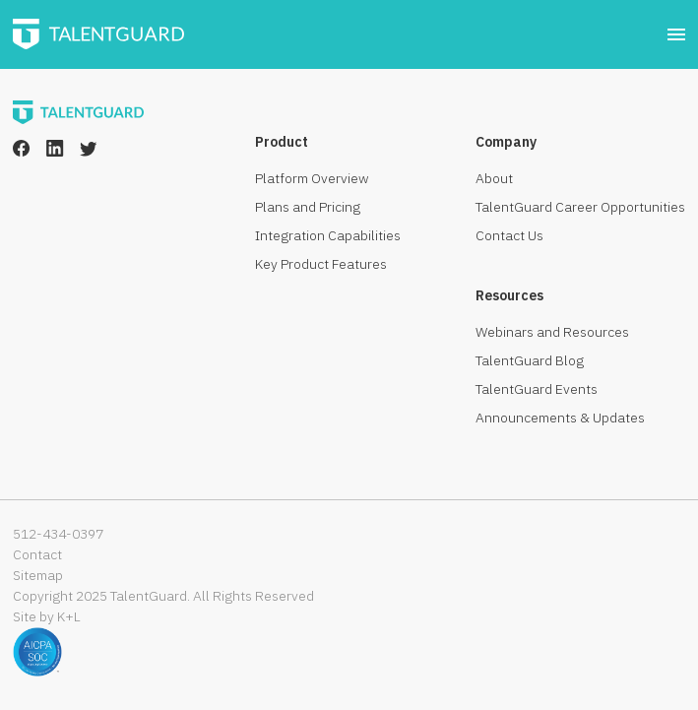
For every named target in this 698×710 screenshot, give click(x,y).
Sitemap (38, 575)
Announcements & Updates (560, 417)
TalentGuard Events (537, 389)
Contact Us (509, 235)
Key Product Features (321, 264)
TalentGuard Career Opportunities (580, 207)
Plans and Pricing (307, 207)
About (494, 178)
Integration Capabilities (328, 235)
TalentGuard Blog (530, 360)
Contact (37, 554)
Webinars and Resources (552, 332)
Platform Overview (312, 178)
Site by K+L (47, 616)
